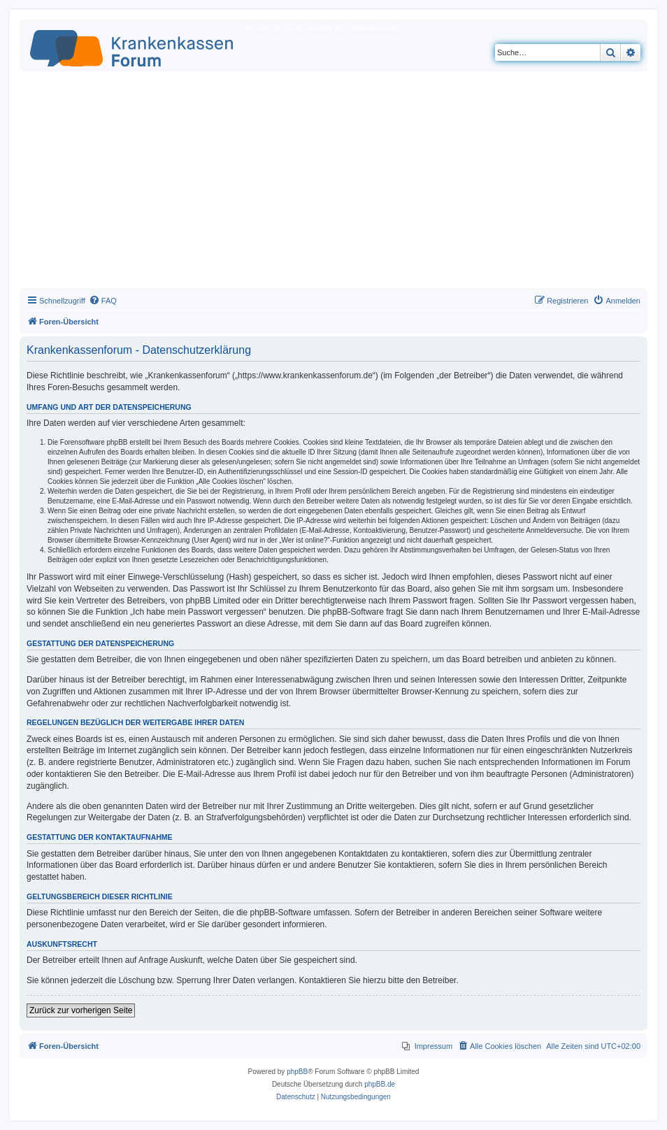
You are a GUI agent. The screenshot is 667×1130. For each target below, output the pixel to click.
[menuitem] (103, 300)
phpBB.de (379, 1084)
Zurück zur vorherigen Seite (80, 1010)
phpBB (297, 1071)
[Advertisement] (333, 183)
